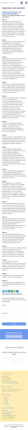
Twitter (5, 399)
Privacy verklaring (6, 413)
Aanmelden (5, 410)
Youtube (6, 402)
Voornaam (5, 313)
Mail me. (13, 389)
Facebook (6, 397)
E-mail (4, 305)
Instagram (6, 404)
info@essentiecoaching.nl (12, 383)
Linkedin (6, 400)
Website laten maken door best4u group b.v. (14, 427)
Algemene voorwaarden (8, 412)
